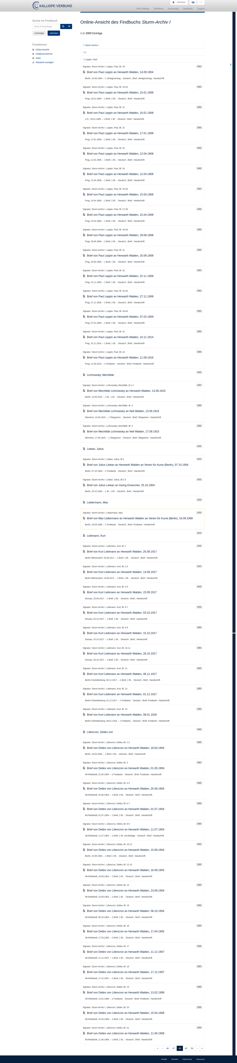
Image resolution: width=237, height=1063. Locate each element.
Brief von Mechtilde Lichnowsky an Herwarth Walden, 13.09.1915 (124, 390)
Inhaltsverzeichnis (42, 54)
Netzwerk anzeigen (43, 62)
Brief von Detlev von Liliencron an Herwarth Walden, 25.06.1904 (123, 788)
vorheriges (39, 33)
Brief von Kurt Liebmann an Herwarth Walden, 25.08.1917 (120, 551)
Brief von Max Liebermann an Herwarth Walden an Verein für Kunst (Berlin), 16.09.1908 (138, 518)
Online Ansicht (40, 49)
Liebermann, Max (95, 502)
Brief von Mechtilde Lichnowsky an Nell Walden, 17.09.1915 (121, 431)
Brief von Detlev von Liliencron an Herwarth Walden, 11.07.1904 (123, 829)
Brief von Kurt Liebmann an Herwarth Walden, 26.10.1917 (120, 653)
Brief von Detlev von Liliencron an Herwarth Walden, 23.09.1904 (123, 890)
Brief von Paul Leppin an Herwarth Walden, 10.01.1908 (118, 92)
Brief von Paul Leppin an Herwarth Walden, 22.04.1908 (118, 214)
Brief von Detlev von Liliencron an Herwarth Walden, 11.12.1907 (123, 951)
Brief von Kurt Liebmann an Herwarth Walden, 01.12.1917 (120, 694)
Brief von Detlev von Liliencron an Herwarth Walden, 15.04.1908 (123, 1012)
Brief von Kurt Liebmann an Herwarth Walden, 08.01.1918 (120, 714)
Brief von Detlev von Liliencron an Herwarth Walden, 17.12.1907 (123, 972)
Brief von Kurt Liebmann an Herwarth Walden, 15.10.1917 (120, 633)
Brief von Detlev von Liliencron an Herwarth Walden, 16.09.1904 (123, 870)
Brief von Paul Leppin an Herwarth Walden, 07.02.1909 (118, 316)
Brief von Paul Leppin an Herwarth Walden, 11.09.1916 (118, 357)
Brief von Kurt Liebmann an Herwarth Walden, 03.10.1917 (120, 612)
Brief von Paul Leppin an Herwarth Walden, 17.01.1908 (118, 133)
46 (167, 1048)
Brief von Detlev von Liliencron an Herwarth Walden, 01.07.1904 (123, 809)
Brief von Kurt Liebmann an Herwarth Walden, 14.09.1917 (120, 572)
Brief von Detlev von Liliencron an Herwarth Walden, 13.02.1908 (123, 992)
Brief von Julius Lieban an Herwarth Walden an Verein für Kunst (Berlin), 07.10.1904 (135, 464)
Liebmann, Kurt (94, 535)
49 (186, 1048)
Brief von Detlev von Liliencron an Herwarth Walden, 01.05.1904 (123, 768)
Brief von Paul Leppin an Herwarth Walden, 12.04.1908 (118, 153)
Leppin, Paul (90, 59)
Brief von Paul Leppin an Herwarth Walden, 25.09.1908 (118, 255)
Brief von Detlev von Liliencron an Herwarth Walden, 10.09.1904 (123, 849)
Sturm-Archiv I (91, 45)
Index (36, 58)
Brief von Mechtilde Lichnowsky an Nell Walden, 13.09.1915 (121, 411)
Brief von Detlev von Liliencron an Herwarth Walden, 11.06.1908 (123, 1033)
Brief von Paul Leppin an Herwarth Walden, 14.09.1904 (118, 72)
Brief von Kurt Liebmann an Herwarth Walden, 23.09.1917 (120, 592)
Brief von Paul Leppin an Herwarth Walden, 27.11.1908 (118, 296)
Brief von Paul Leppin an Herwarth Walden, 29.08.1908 (118, 235)
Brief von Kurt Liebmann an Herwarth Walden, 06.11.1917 (120, 673)
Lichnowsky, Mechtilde (98, 374)
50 (192, 1048)
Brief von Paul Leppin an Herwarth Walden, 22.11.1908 (118, 276)
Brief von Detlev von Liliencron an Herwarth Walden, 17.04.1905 (123, 931)
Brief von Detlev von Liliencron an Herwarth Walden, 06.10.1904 (123, 911)
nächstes (54, 33)
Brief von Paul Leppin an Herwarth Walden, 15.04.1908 (118, 194)
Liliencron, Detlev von (98, 732)
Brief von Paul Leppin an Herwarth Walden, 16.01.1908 (118, 112)
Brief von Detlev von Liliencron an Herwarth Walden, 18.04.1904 (123, 747)
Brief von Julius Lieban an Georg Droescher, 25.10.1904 (119, 485)
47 (173, 1048)
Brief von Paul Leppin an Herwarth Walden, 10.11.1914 (118, 337)
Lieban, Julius (93, 448)
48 (180, 1048)
